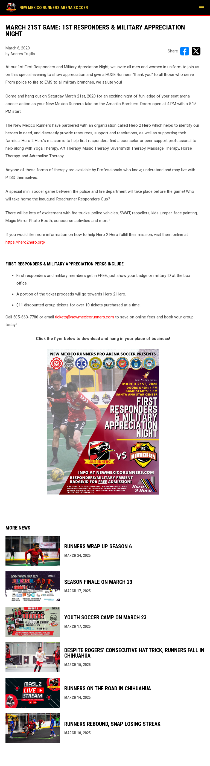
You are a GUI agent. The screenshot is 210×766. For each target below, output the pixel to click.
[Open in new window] (102, 422)
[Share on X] (196, 51)
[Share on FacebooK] (184, 51)
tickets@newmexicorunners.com (84, 317)
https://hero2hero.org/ (25, 242)
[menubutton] (201, 7)
